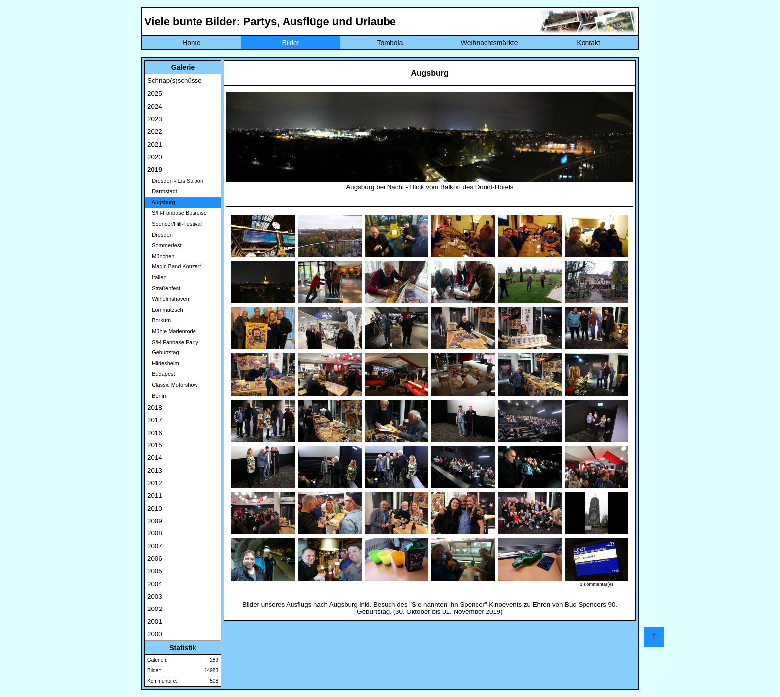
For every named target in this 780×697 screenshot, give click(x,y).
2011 (154, 495)
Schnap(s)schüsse (174, 80)
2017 (154, 420)
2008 (154, 533)
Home (191, 43)
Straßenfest (163, 288)
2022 (154, 131)
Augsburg (161, 202)
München (160, 256)
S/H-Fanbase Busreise (177, 213)
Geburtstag (163, 352)
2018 (154, 407)
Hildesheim (163, 363)
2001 (154, 621)
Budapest (161, 374)
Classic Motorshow (172, 385)
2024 (154, 106)
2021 (154, 144)
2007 (154, 546)
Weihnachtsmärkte (489, 43)
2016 (154, 432)
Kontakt (588, 43)
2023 (154, 119)
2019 (154, 169)
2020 (154, 157)
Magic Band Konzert (174, 266)
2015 (154, 445)
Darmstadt (162, 191)
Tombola (390, 43)
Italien (157, 277)
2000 (154, 634)
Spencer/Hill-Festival (174, 224)
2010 (154, 508)
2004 (154, 584)
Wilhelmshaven (168, 299)
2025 (154, 93)
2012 (154, 483)
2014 (154, 457)
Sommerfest (164, 245)
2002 (154, 608)
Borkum (159, 320)
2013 (154, 470)
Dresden (160, 235)
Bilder (290, 43)
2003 (154, 596)
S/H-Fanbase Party (172, 342)
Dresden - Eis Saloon (175, 181)
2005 (154, 571)
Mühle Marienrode (171, 331)
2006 (154, 558)
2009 (154, 520)
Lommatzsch (165, 310)
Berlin (156, 396)
